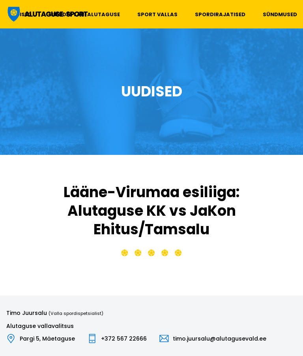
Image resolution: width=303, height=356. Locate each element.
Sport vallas (157, 14)
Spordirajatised (220, 14)
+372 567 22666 (124, 338)
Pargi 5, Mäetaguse (47, 338)
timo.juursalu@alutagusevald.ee (219, 338)
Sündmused (280, 14)
